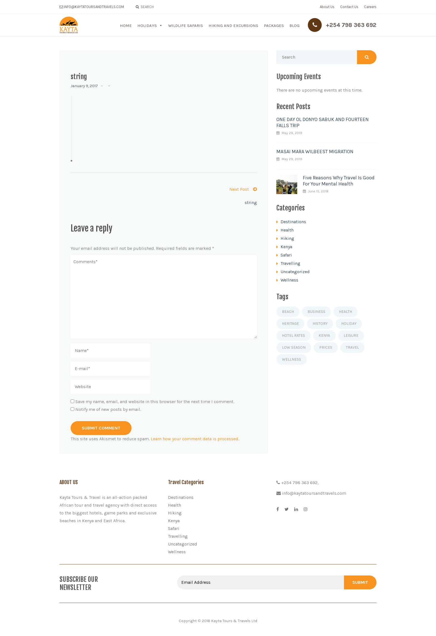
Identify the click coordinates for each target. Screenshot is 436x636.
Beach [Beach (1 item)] (288, 311)
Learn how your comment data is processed (194, 438)
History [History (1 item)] (320, 323)
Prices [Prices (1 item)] (325, 347)
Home (126, 25)
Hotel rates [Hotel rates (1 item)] (293, 335)
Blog (294, 25)
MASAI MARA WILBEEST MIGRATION (314, 152)
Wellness (289, 280)
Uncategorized (295, 271)
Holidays (147, 25)
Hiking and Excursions (233, 25)
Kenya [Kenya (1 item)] (324, 335)
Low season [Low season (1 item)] (294, 347)
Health (287, 230)
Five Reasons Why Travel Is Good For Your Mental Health (339, 181)
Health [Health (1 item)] (345, 311)
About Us (327, 7)
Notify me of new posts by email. (108, 409)
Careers (370, 7)
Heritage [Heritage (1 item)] (290, 323)
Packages (274, 25)
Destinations (293, 221)
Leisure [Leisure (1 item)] (351, 335)
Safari (286, 255)
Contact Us (349, 7)
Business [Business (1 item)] (316, 311)
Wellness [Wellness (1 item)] (291, 359)
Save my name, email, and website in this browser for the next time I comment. (154, 401)
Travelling (290, 263)
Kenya (286, 246)
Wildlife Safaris (185, 25)
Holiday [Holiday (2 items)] (348, 323)
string (251, 202)
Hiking (287, 238)
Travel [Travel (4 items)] (352, 347)
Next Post (243, 189)
